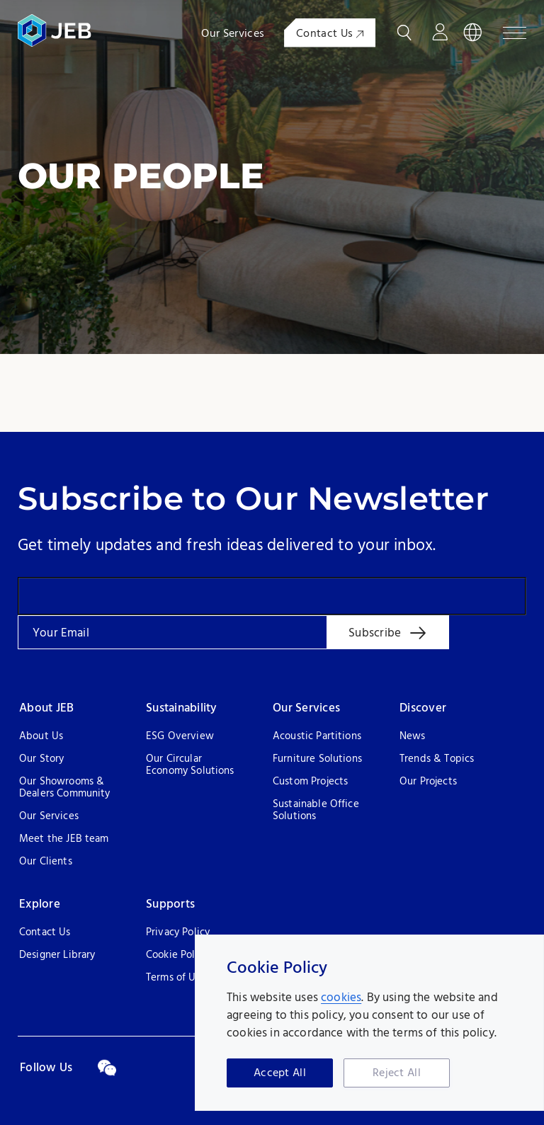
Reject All (397, 1073)
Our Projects (428, 782)
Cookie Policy (177, 955)
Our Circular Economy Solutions (190, 765)
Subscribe (374, 633)
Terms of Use (176, 978)
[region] (369, 1023)
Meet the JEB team (64, 839)
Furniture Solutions (317, 759)
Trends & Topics (437, 759)
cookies (341, 997)
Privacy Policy (178, 933)
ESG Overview (180, 737)
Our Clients (45, 862)
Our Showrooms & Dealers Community (64, 788)
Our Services (232, 34)
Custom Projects (310, 782)
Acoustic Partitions (317, 737)
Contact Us (329, 34)
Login (439, 32)
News (413, 737)
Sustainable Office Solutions (316, 811)
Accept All (280, 1073)
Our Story (41, 759)
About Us (41, 737)
